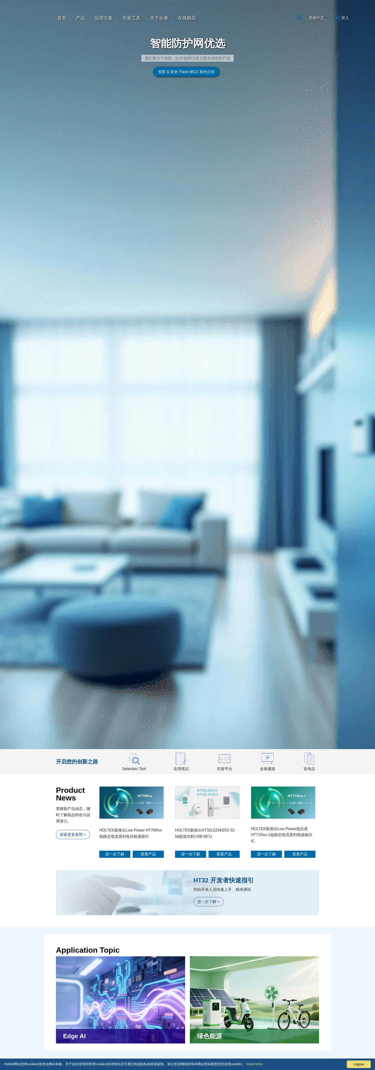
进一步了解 (114, 744)
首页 (61, 18)
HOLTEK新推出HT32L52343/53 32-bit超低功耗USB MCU (205, 724)
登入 (345, 18)
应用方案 (103, 18)
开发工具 (131, 18)
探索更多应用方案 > (77, 1002)
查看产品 (148, 744)
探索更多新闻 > (73, 725)
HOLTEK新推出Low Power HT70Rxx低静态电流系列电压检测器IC (130, 724)
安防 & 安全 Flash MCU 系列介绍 (176, 122)
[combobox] (318, 18)
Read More (254, 1064)
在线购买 (187, 18)
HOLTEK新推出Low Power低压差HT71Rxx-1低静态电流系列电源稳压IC (281, 725)
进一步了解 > (208, 792)
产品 (80, 18)
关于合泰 (159, 18)
